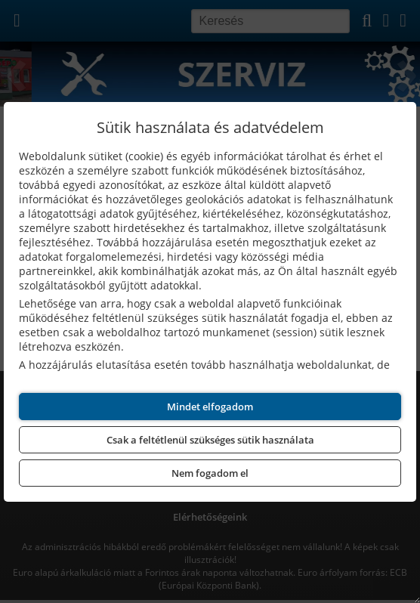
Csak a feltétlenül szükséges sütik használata (210, 440)
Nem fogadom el (210, 473)
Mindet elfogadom (210, 406)
